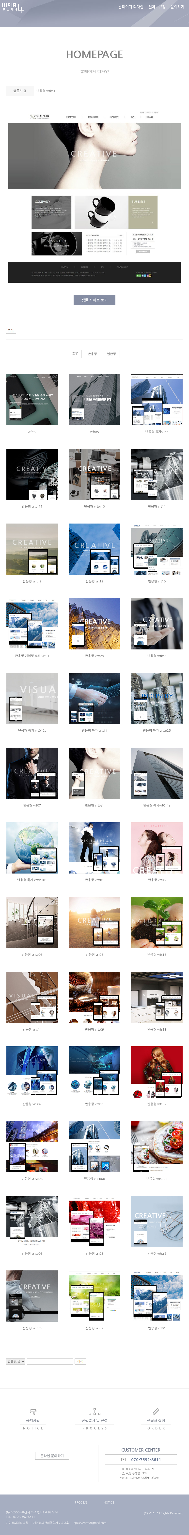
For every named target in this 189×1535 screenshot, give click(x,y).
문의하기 (177, 13)
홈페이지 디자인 (130, 13)
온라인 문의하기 (52, 1456)
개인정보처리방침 (17, 1523)
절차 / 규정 (157, 13)
